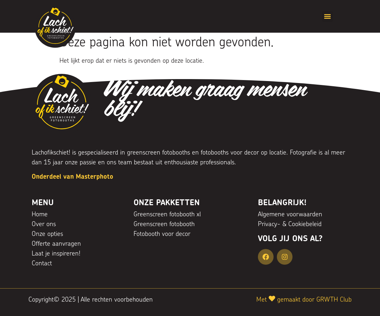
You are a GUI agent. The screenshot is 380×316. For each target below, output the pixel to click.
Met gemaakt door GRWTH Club (304, 300)
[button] (327, 16)
